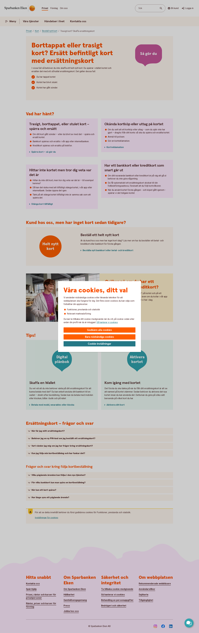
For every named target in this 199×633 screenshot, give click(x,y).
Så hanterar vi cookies (107, 322)
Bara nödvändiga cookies (99, 337)
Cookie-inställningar (99, 344)
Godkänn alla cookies (99, 330)
